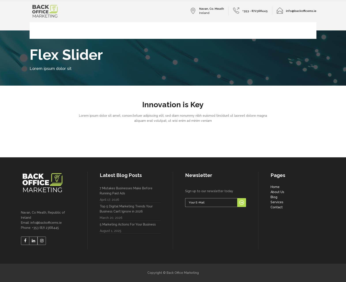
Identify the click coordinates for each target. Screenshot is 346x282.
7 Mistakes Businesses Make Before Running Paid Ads (126, 190)
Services (277, 202)
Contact (277, 207)
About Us (277, 192)
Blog (274, 197)
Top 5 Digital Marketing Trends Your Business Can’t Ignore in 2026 (126, 209)
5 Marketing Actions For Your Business (128, 224)
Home (275, 187)
